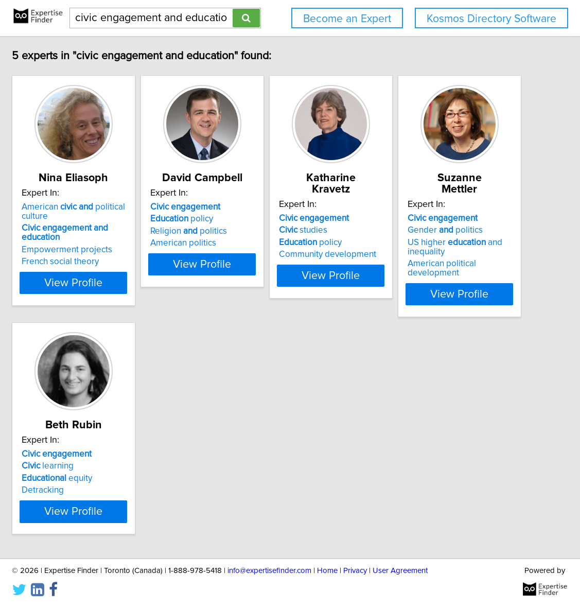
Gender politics (106, 445)
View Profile (133, 273)
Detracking (244, 469)
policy (254, 218)
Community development (425, 243)
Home (327, 571)
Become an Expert (347, 18)
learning (249, 445)
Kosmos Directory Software (491, 18)
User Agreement (400, 571)
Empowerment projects (113, 240)
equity (258, 457)
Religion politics (261, 231)
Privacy (355, 571)
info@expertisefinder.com (269, 571)
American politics (256, 243)
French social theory (107, 252)
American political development (129, 478)
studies (401, 218)
